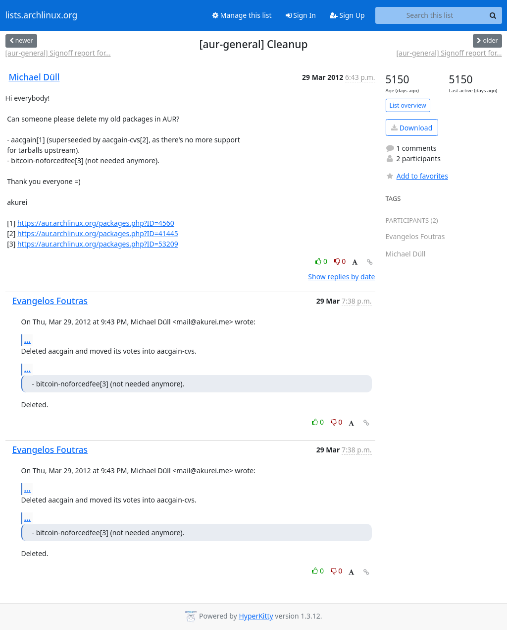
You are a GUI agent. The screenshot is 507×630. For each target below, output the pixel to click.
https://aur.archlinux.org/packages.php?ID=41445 (97, 233)
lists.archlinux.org (41, 15)
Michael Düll (34, 77)
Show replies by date (341, 276)
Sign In (301, 15)
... (27, 339)
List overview (408, 105)
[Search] (493, 15)
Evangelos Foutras (50, 301)
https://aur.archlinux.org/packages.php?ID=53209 (97, 244)
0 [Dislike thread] (340, 261)
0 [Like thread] (322, 261)
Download (411, 127)
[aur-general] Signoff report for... (58, 53)
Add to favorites (417, 176)
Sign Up (347, 15)
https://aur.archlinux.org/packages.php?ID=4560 (95, 223)
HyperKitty (256, 616)
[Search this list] (430, 15)
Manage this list (242, 15)
